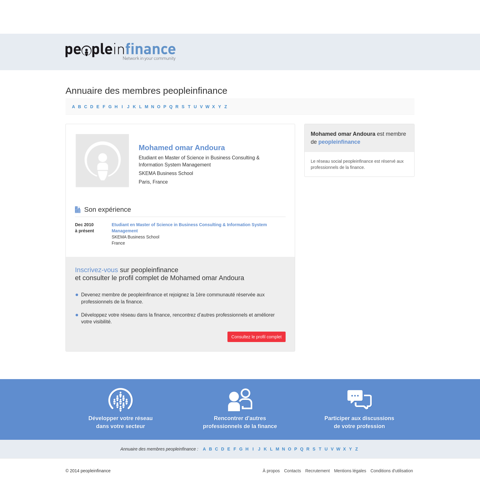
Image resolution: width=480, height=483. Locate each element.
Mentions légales (350, 470)
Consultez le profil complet (256, 336)
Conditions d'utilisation (391, 470)
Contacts (292, 470)
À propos (271, 470)
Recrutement (317, 470)
